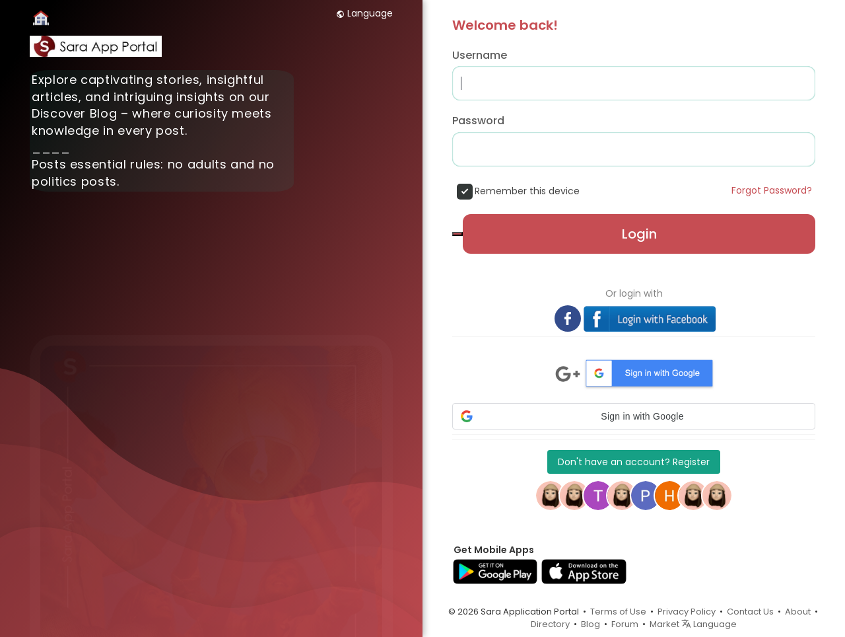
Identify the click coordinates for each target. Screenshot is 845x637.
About (798, 611)
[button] (633, 416)
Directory (550, 624)
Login (639, 234)
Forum (624, 624)
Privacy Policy (687, 611)
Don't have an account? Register (634, 461)
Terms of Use (618, 611)
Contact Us (750, 611)
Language (364, 13)
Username (479, 55)
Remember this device (527, 191)
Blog (590, 624)
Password (478, 121)
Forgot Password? (771, 190)
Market (664, 624)
